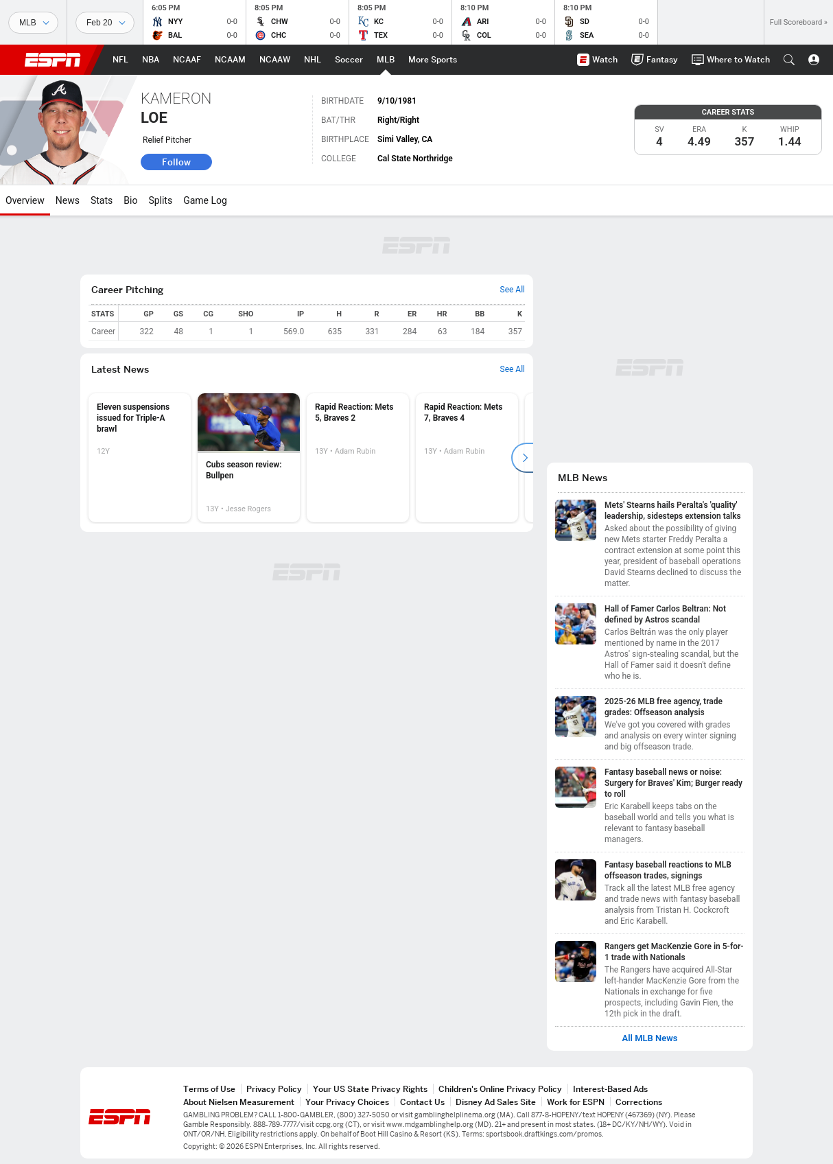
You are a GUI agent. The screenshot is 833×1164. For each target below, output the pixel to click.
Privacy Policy (274, 1089)
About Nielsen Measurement (238, 1102)
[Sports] (33, 22)
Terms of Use (209, 1089)
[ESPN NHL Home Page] (312, 60)
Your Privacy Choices (347, 1102)
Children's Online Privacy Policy (500, 1089)
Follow (176, 162)
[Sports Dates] (105, 22)
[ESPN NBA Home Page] (150, 60)
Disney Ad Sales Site (496, 1102)
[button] (789, 59)
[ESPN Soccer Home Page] (349, 60)
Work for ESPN (576, 1102)
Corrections (638, 1102)
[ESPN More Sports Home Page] (432, 60)
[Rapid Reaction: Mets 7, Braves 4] (467, 457)
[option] (140, 457)
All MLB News (649, 1038)
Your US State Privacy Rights (370, 1089)
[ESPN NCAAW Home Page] (274, 60)
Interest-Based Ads (610, 1089)
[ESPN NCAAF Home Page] (187, 60)
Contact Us (422, 1102)
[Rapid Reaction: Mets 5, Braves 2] (358, 457)
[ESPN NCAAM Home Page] (230, 60)
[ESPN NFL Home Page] (120, 60)
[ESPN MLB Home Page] (386, 60)
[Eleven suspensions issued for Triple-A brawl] (140, 457)
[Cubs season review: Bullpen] (249, 457)
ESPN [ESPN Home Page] (53, 60)
